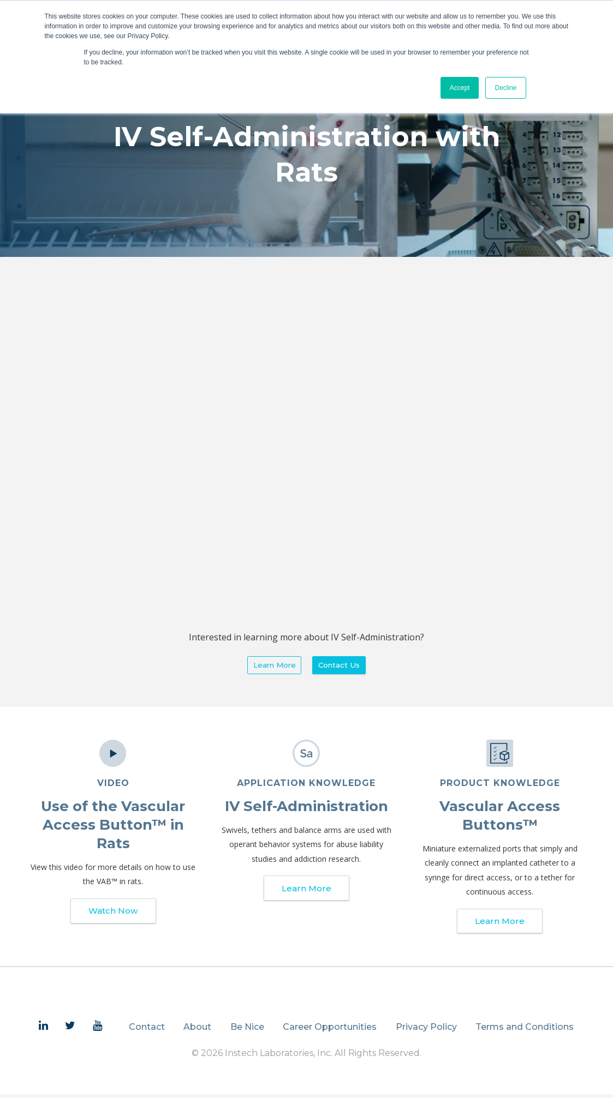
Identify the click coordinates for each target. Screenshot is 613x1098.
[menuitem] (43, 1029)
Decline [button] (505, 88)
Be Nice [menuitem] (247, 1030)
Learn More (272, 666)
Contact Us (342, 666)
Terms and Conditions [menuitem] (524, 1030)
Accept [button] (460, 88)
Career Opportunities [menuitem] (330, 1030)
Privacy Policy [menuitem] (426, 1030)
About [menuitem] (197, 1030)
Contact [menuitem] (147, 1030)
